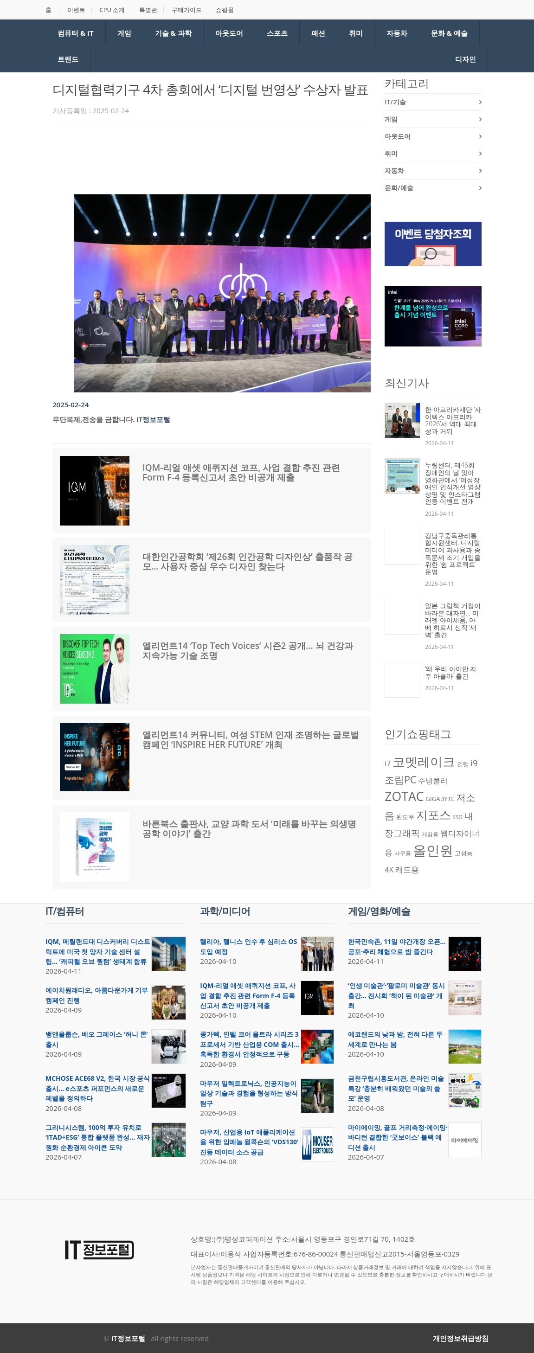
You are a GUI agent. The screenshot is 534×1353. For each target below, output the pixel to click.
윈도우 (405, 817)
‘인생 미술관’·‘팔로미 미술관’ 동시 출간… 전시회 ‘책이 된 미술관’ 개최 (396, 995)
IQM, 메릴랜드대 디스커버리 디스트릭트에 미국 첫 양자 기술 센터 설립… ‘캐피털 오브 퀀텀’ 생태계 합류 (97, 951)
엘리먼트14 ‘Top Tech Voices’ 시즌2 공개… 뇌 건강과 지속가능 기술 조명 (247, 650)
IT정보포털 (153, 419)
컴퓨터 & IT (76, 33)
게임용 (430, 834)
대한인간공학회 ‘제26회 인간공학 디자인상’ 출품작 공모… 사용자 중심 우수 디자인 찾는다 (247, 561)
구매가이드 (187, 9)
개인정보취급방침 (461, 1338)
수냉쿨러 (433, 781)
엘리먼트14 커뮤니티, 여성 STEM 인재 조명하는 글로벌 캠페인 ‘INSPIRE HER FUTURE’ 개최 (250, 739)
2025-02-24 (70, 404)
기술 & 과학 (173, 33)
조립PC (400, 779)
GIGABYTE (439, 799)
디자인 (465, 59)
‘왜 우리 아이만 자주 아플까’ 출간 (450, 672)
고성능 (464, 853)
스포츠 (277, 33)
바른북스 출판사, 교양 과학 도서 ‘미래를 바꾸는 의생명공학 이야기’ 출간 (249, 829)
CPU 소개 (112, 9)
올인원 (433, 850)
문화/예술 (399, 187)
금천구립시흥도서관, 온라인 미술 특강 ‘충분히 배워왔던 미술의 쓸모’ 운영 (396, 1088)
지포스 (433, 814)
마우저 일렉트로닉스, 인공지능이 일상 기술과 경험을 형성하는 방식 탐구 (249, 1093)
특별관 (149, 9)
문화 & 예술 (449, 33)
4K (389, 870)
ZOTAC (404, 796)
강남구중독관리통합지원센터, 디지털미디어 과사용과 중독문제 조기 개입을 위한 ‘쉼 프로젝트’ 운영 (452, 553)
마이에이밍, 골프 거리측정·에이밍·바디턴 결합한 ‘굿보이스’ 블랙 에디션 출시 (398, 1137)
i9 (473, 763)
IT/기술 (395, 101)
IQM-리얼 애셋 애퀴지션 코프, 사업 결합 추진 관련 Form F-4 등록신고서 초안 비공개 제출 (241, 472)
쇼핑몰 (225, 9)
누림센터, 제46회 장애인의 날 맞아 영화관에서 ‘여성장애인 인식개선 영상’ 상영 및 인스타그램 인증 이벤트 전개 (453, 483)
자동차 (396, 33)
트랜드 (68, 59)
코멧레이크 (423, 761)
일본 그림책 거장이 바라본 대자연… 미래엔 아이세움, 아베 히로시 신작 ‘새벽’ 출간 (452, 620)
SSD (457, 817)
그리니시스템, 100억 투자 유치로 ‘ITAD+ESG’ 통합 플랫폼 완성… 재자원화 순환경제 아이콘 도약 (97, 1137)
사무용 (402, 853)
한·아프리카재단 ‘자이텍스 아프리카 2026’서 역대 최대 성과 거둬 (453, 420)
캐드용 (407, 869)
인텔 (463, 764)
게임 (124, 33)
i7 (388, 763)
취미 (356, 33)
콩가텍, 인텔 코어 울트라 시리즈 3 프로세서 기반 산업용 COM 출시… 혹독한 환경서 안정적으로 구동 (249, 1044)
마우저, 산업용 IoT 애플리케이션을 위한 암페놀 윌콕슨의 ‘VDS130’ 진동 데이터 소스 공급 (249, 1142)
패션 (318, 33)
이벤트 (76, 9)
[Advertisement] (221, 157)
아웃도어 (229, 33)
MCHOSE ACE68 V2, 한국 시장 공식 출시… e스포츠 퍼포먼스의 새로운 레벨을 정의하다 (97, 1088)
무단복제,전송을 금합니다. (93, 419)
